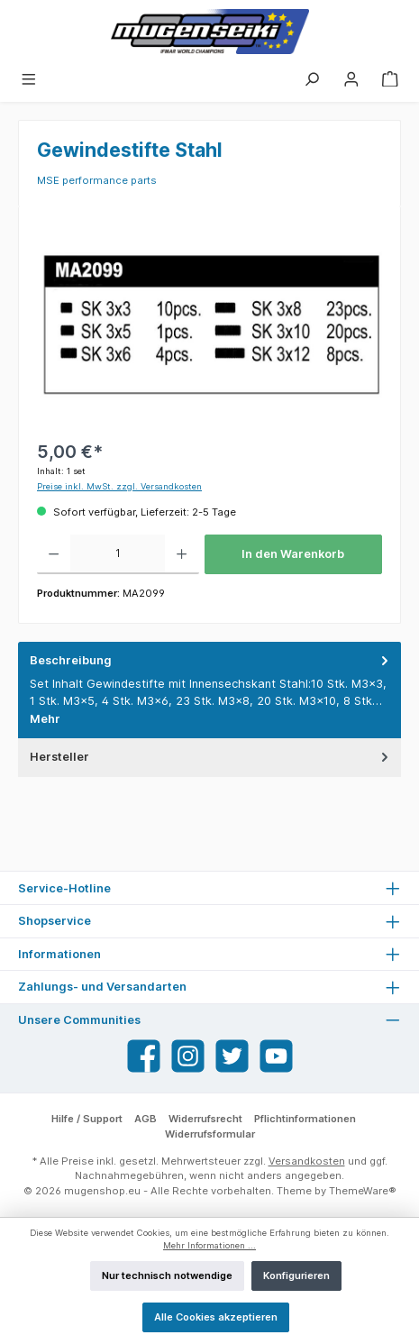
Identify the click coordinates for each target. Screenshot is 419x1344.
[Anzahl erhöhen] (181, 554)
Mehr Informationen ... (209, 1245)
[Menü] (29, 78)
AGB (145, 1118)
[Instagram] (188, 1056)
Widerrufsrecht (205, 1118)
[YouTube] (276, 1056)
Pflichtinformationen (305, 1118)
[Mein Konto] (351, 78)
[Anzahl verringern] (53, 554)
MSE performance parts (97, 180)
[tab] (209, 690)
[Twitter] (232, 1056)
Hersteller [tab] (211, 756)
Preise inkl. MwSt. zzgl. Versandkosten (119, 486)
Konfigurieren (296, 1275)
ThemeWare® (362, 1190)
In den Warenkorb (292, 554)
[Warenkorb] (390, 78)
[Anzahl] (117, 554)
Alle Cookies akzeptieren (216, 1317)
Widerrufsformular (210, 1134)
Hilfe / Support (87, 1118)
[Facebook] (143, 1056)
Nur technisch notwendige (167, 1275)
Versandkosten (307, 1161)
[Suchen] (312, 78)
